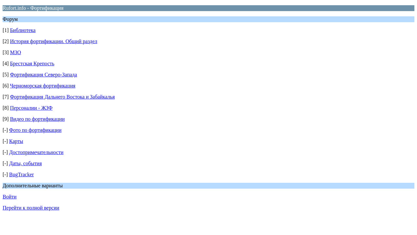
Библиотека (23, 30)
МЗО (15, 52)
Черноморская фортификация (43, 85)
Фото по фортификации (35, 130)
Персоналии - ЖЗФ (31, 108)
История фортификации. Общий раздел (53, 41)
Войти (10, 196)
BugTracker (21, 174)
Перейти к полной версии (31, 208)
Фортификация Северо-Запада (43, 74)
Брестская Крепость (32, 63)
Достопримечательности (36, 152)
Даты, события (25, 163)
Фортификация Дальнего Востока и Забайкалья (62, 97)
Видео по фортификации (37, 119)
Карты (16, 141)
